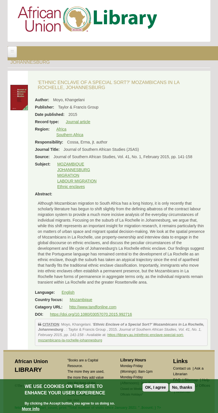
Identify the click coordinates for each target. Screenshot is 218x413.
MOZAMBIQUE (70, 164)
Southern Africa (69, 134)
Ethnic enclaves (71, 186)
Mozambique (81, 299)
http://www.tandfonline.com (92, 307)
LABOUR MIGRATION (77, 181)
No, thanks (182, 387)
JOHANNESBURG (73, 169)
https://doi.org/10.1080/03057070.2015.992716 (91, 314)
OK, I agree (155, 387)
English (68, 292)
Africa (61, 129)
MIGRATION (68, 175)
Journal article (78, 122)
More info (30, 409)
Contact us (182, 368)
